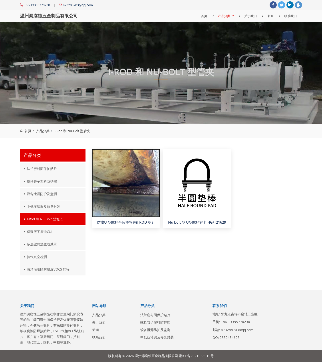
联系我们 (290, 16)
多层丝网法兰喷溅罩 (42, 244)
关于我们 (250, 16)
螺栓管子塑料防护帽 (42, 181)
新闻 (270, 16)
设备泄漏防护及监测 (42, 194)
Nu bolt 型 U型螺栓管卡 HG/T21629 (197, 222)
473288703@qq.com (78, 5)
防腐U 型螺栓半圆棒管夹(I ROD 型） (126, 222)
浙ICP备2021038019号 (196, 356)
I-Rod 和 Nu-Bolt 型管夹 (45, 219)
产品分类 (224, 16)
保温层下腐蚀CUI (39, 231)
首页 (204, 16)
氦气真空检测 (37, 257)
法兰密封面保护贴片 (42, 168)
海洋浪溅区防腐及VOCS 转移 (48, 269)
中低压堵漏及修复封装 (43, 206)
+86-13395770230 (37, 5)
